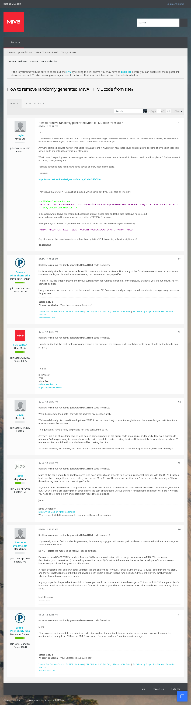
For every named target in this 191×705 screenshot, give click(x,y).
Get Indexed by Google (142, 311)
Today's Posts (68, 52)
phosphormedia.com (47, 317)
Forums (15, 42)
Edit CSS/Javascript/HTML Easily (98, 311)
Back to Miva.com (12, 3)
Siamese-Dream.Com (20, 544)
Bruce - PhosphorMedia (20, 273)
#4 (179, 401)
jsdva (20, 476)
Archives (22, 61)
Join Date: (15, 148)
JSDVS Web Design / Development (57, 511)
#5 (179, 462)
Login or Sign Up (175, 3)
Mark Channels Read (47, 52)
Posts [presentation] (14, 103)
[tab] (14, 103)
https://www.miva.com (50, 387)
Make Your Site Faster (122, 311)
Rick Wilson (20, 345)
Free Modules (158, 311)
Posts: (19, 151)
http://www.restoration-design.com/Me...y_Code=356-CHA (70, 179)
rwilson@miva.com (48, 384)
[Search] (158, 23)
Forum (12, 61)
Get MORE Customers (75, 311)
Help (143, 688)
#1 (179, 122)
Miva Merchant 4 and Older (43, 61)
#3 (179, 331)
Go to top (175, 688)
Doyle (20, 135)
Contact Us (158, 688)
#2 (179, 259)
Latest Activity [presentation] (34, 103)
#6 (179, 529)
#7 (179, 614)
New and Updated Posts (19, 52)
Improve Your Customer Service (51, 311)
